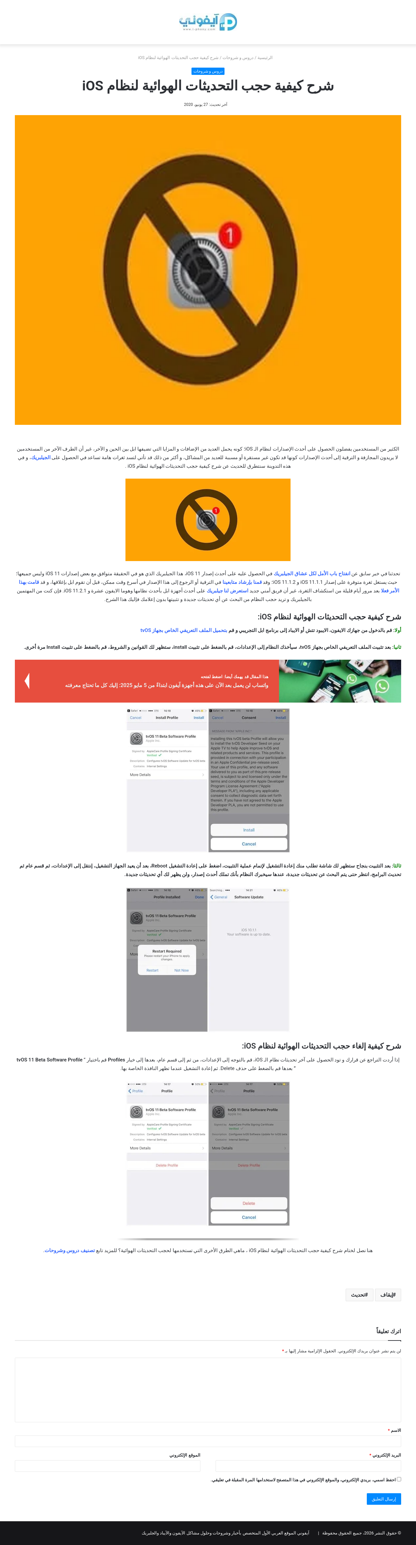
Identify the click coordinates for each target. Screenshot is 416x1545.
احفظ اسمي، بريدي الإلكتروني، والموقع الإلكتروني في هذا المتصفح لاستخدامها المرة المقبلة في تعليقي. (303, 1479)
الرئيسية (268, 57)
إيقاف (386, 1295)
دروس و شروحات (238, 57)
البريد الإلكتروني (385, 1455)
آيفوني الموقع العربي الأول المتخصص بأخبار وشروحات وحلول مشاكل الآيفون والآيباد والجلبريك (225, 1532)
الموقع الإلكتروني (184, 1455)
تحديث (358, 1295)
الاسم (394, 1430)
